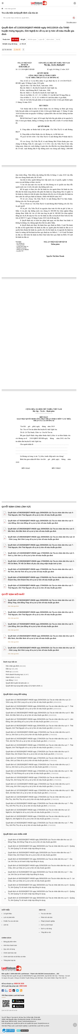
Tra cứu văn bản (46, 913)
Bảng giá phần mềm (10, 941)
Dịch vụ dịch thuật (47, 925)
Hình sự (9, 672)
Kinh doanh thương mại (14, 674)
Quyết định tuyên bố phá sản (16, 683)
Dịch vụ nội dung (46, 928)
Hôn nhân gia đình (13, 606)
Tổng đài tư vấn (46, 932)
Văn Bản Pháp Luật (8, 1026)
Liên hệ (6, 925)
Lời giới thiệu (8, 913)
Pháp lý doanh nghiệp (48, 921)
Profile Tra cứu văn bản (11, 921)
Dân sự (8, 669)
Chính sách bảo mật (10, 953)
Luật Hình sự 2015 (43, 1026)
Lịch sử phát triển (9, 917)
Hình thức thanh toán (10, 945)
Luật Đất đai (32, 1026)
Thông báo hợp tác (10, 960)
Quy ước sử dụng (9, 949)
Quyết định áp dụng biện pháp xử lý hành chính (23, 686)
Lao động (9, 680)
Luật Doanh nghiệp (21, 1026)
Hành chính (10, 677)
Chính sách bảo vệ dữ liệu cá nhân (15, 956)
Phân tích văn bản (46, 917)
